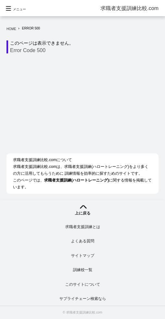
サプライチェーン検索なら (82, 298)
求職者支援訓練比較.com (129, 8)
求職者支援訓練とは (82, 227)
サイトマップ (82, 255)
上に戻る (82, 213)
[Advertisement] (85, 105)
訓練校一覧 (82, 270)
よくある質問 (82, 241)
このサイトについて (82, 284)
